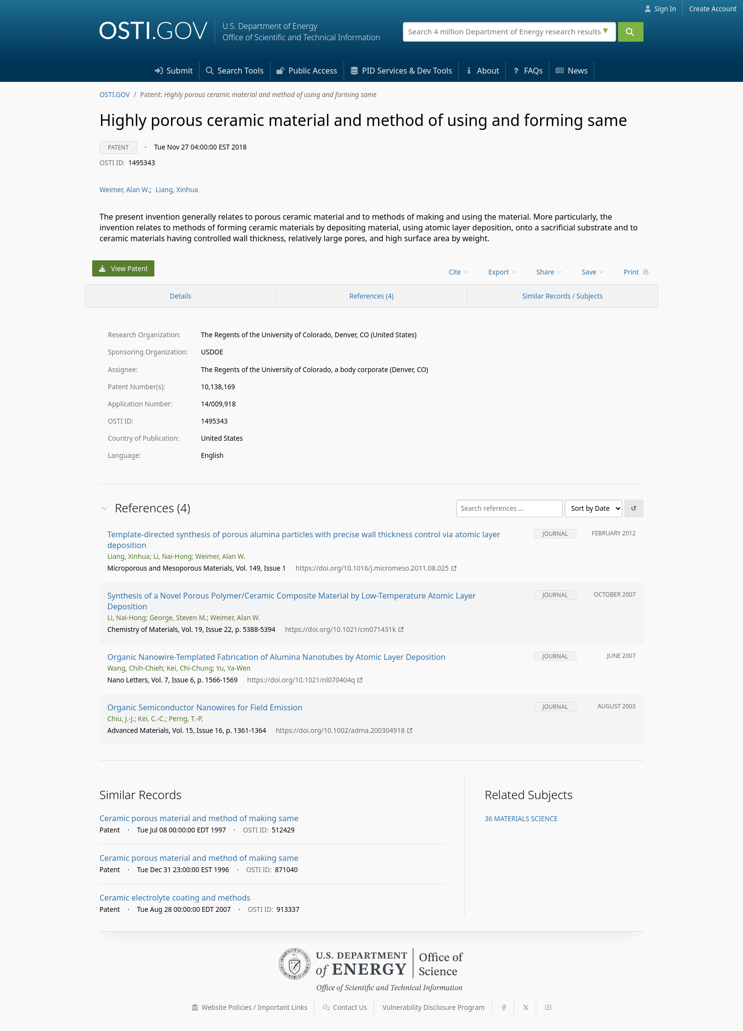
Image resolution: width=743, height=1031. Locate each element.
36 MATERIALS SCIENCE (521, 818)
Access (306, 70)
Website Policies (250, 1007)
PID (401, 70)
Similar (562, 296)
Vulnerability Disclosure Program (434, 1007)
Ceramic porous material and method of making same (198, 818)
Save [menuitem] (593, 272)
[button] (195, 1007)
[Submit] (631, 32)
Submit (174, 70)
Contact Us (345, 1007)
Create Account (713, 8)
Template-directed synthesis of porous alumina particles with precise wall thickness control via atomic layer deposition (303, 540)
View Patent (123, 268)
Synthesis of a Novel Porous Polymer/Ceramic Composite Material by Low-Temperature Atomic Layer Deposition (291, 601)
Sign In (660, 8)
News (572, 70)
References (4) (371, 296)
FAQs (527, 70)
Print (636, 272)
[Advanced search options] (606, 29)
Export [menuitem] (503, 272)
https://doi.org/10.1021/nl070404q (304, 679)
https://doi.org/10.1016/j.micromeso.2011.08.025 (376, 568)
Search (235, 70)
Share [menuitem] (550, 272)
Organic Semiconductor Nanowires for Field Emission (204, 707)
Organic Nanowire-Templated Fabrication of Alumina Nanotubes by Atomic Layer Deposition (276, 657)
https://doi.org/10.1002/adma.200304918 (344, 730)
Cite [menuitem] (459, 272)
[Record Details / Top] (180, 296)
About (482, 70)
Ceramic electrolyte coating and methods (174, 897)
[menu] (460, 272)
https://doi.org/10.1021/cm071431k (344, 629)
